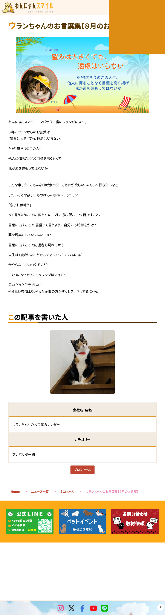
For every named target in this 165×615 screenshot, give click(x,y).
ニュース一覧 (40, 492)
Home (15, 492)
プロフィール (82, 470)
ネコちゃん (67, 492)
